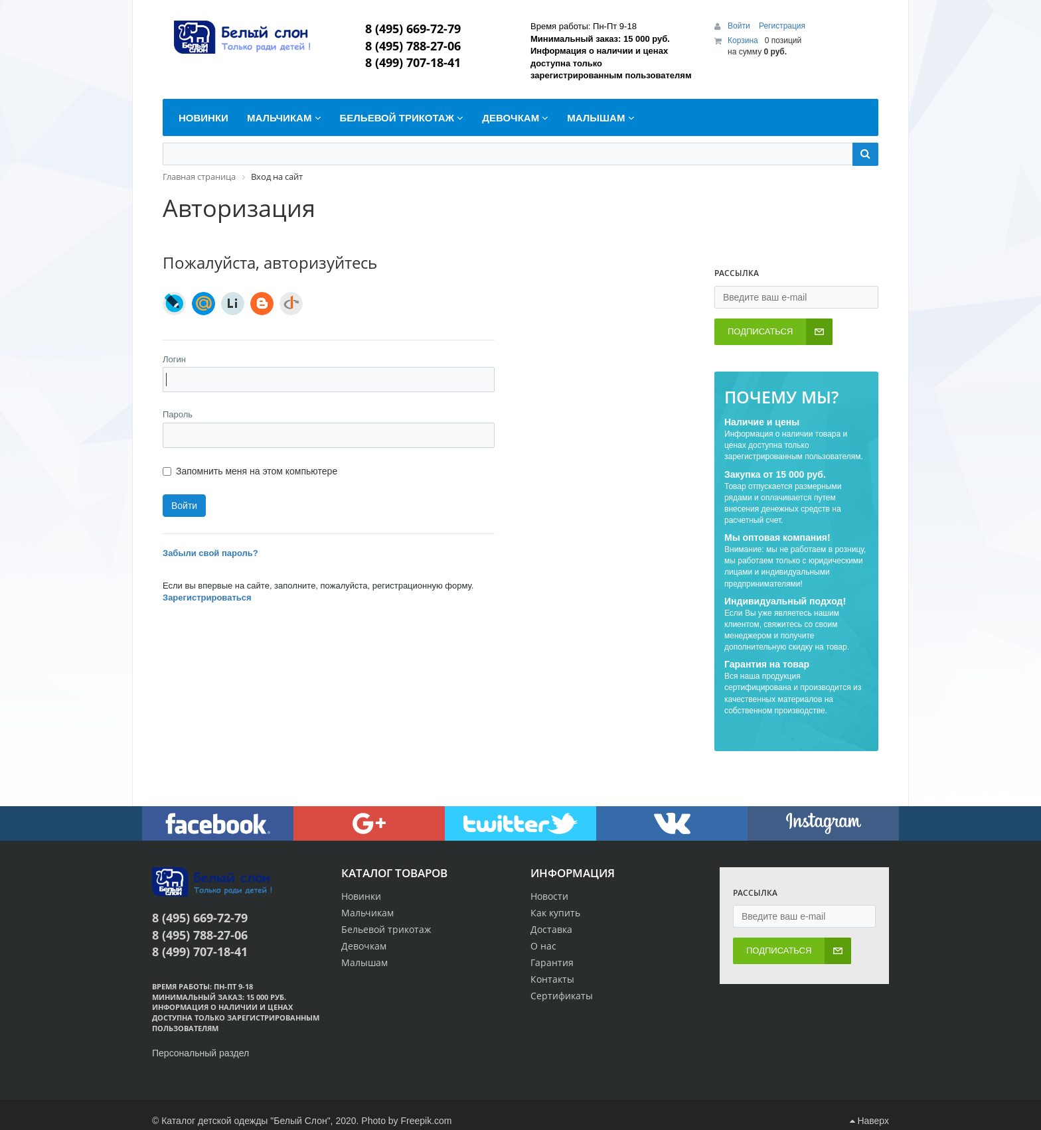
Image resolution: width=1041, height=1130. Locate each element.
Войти (740, 26)
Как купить (555, 912)
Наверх (869, 1120)
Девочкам (363, 946)
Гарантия (552, 962)
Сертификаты (561, 995)
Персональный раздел (200, 1053)
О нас (543, 946)
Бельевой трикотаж (386, 929)
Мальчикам (367, 912)
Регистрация (782, 26)
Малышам (364, 962)
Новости (549, 896)
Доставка (551, 929)
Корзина (743, 40)
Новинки (361, 896)
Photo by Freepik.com (406, 1120)
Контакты (552, 979)
